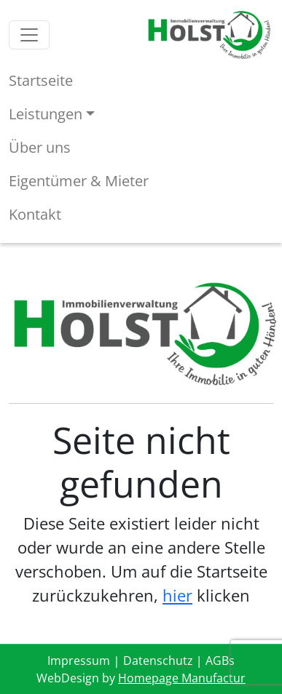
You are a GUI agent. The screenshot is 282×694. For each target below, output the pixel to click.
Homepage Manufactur (182, 678)
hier (177, 595)
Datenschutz (158, 661)
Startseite (41, 80)
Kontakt (35, 214)
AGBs (220, 661)
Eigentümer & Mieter (79, 181)
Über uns (40, 147)
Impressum (78, 661)
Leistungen (45, 114)
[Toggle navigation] (29, 34)
